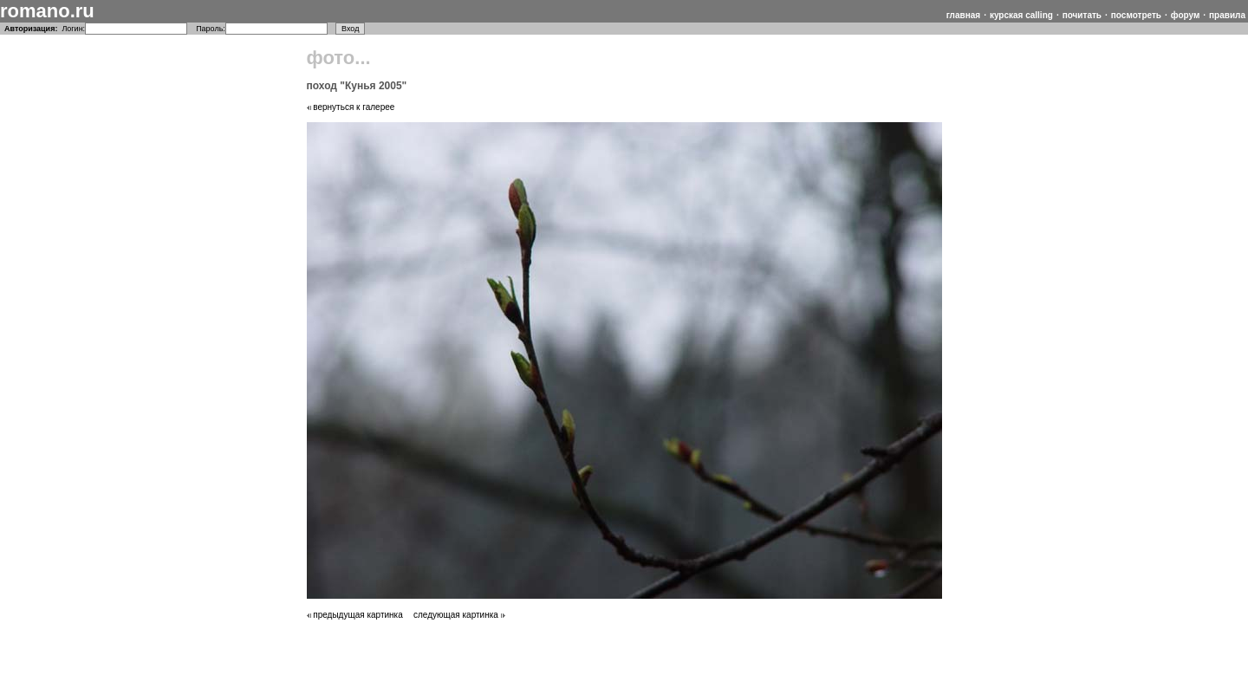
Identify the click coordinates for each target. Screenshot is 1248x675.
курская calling (1021, 15)
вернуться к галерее (351, 107)
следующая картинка (459, 615)
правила (1227, 15)
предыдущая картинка (355, 615)
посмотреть (1136, 15)
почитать (1082, 15)
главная (963, 15)
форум (1185, 15)
